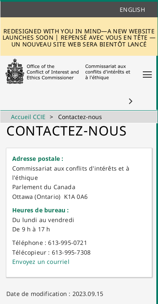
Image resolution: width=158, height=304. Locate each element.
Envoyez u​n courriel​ (41, 262)
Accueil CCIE (28, 117)
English (132, 9)
